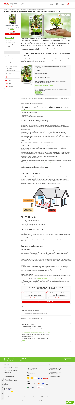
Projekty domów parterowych (54, 376)
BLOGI (46, 6)
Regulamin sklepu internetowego (19, 401)
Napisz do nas (38, 92)
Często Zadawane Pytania (10, 70)
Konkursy (6, 385)
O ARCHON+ (6, 377)
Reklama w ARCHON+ (8, 388)
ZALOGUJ (45, 0)
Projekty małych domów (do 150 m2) (55, 371)
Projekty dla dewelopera (21, 6)
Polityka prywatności (8, 401)
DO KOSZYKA (12, 33)
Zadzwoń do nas (45, 301)
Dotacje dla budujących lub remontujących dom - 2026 (51, 162)
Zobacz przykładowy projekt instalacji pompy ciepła (44, 85)
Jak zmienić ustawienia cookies (38, 401)
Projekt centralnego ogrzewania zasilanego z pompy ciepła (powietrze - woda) (36, 332)
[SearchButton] (45, 4)
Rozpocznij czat (33, 297)
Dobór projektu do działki (9, 46)
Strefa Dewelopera (8, 68)
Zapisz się (67, 359)
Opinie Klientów (7, 387)
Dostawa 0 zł (29, 372)
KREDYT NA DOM (52, 6)
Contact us (7, 389)
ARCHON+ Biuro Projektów (9, 364)
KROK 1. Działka (8, 40)
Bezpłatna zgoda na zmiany (32, 368)
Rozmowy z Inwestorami (9, 60)
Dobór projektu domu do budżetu (11, 49)
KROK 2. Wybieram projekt (10, 42)
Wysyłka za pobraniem (31, 373)
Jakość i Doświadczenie (31, 367)
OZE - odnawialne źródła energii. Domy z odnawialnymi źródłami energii (35, 338)
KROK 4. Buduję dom (9, 64)
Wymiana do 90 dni (30, 369)
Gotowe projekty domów (53, 367)
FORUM (42, 6)
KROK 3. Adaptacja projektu (10, 62)
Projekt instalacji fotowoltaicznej (27, 336)
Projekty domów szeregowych (54, 369)
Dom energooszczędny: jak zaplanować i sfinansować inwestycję (33, 328)
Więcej (23, 340)
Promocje (6, 384)
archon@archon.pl (40, 94)
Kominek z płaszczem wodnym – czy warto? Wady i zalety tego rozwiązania (35, 334)
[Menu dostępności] (2, 374)
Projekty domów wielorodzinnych (55, 372)
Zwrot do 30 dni (29, 371)
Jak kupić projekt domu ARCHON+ (10, 380)
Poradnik (30, 6)
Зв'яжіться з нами (8, 391)
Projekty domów (9, 6)
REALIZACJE (37, 6)
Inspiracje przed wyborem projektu (11, 58)
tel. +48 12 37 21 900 (11, 371)
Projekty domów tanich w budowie (55, 368)
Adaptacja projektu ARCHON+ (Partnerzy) (11, 381)
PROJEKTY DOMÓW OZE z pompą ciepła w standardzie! (47, 278)
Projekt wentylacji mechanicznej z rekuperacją (30, 330)
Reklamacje (29, 401)
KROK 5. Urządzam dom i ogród (11, 66)
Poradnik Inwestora (9, 37)
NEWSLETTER (51, 0)
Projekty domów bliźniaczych (54, 373)
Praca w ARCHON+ (7, 379)
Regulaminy (6, 383)
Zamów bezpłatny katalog (64, 6)
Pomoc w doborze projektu (10, 44)
